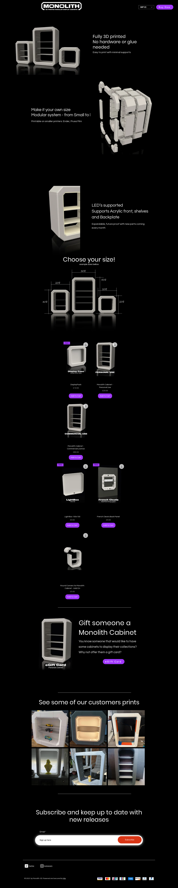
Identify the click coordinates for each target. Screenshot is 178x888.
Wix (64, 878)
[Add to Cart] (76, 395)
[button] (146, 7)
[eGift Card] (113, 661)
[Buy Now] (164, 7)
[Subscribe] (130, 839)
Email (42, 832)
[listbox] (146, 7)
